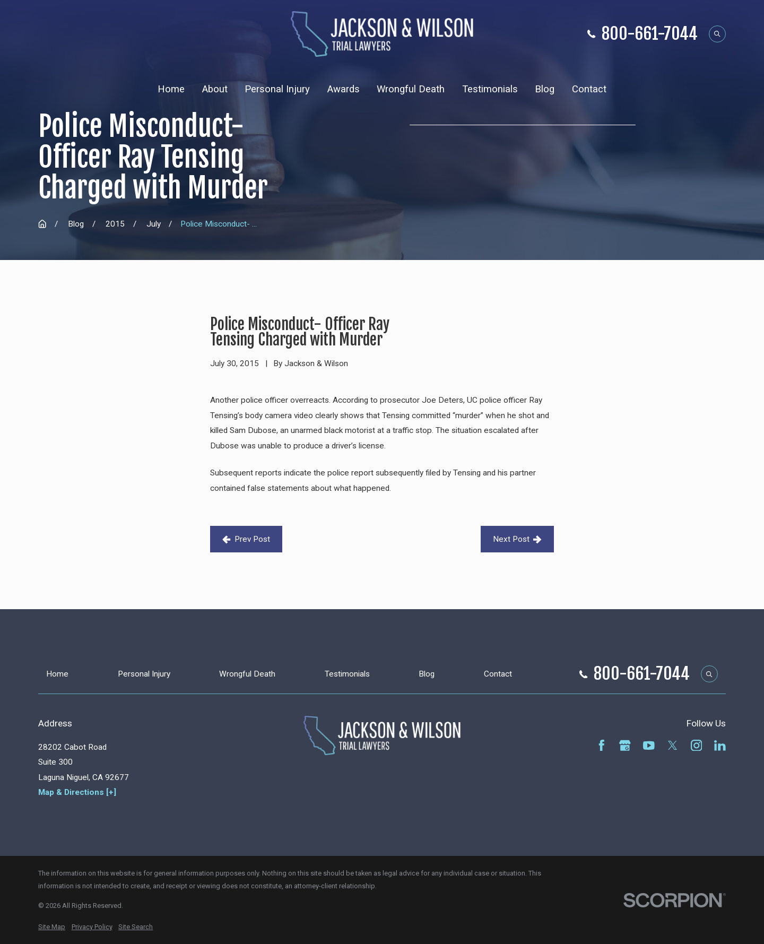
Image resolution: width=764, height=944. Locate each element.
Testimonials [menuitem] (490, 89)
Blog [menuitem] (544, 89)
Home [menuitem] (171, 89)
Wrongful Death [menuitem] (411, 89)
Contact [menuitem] (589, 89)
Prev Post (246, 539)
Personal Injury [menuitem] (277, 89)
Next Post (517, 539)
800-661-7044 (650, 34)
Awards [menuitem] (343, 89)
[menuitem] (51, 927)
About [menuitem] (215, 89)
